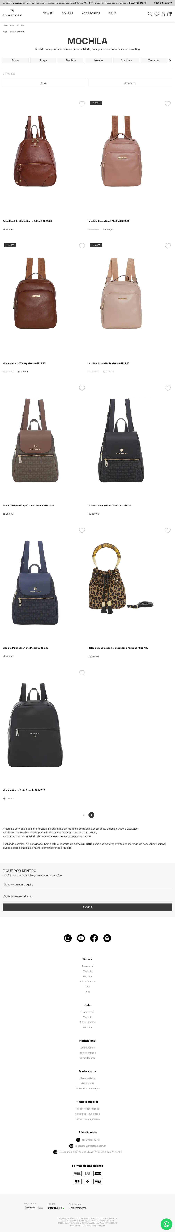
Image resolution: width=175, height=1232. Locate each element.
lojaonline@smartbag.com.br (87, 1146)
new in (98, 60)
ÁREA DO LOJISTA (163, 3)
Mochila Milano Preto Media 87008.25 (109, 505)
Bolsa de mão (87, 981)
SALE (112, 13)
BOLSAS (67, 13)
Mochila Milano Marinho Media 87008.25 (25, 648)
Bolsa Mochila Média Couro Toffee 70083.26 (27, 221)
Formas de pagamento (87, 1119)
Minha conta (87, 1083)
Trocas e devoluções (87, 1108)
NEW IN (48, 13)
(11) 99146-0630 (87, 1140)
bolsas (15, 60)
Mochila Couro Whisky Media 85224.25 (24, 363)
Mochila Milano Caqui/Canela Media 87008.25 (28, 505)
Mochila (87, 976)
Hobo (87, 991)
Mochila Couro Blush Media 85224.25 (108, 221)
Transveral (87, 966)
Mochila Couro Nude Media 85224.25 (108, 363)
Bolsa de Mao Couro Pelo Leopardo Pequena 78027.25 (118, 648)
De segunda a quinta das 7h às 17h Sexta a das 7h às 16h (87, 1152)
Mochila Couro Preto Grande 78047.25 (24, 790)
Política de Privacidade (87, 1113)
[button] (170, 60)
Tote (87, 986)
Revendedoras (87, 1057)
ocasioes (126, 60)
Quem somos (87, 1047)
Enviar (87, 907)
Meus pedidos (87, 1078)
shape (43, 60)
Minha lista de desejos (87, 1088)
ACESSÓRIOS (91, 13)
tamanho (154, 60)
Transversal (87, 1012)
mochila (71, 60)
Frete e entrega (87, 1052)
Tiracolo (87, 971)
